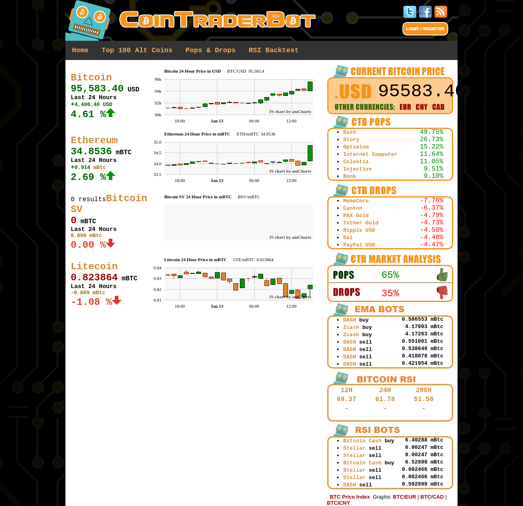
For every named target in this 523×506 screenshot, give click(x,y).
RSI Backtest (274, 50)
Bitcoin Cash (362, 441)
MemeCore (356, 201)
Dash (349, 132)
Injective (357, 169)
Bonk (349, 176)
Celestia (356, 162)
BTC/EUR (404, 497)
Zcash (351, 327)
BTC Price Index (350, 497)
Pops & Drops (210, 50)
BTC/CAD (432, 497)
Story (351, 140)
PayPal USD (359, 245)
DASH (349, 320)
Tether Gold (360, 223)
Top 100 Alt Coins (137, 50)
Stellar (354, 448)
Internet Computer (370, 154)
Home (80, 50)
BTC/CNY (338, 503)
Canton (352, 208)
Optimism (356, 147)
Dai (348, 238)
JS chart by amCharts (290, 111)
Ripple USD (359, 230)
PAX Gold (356, 216)
